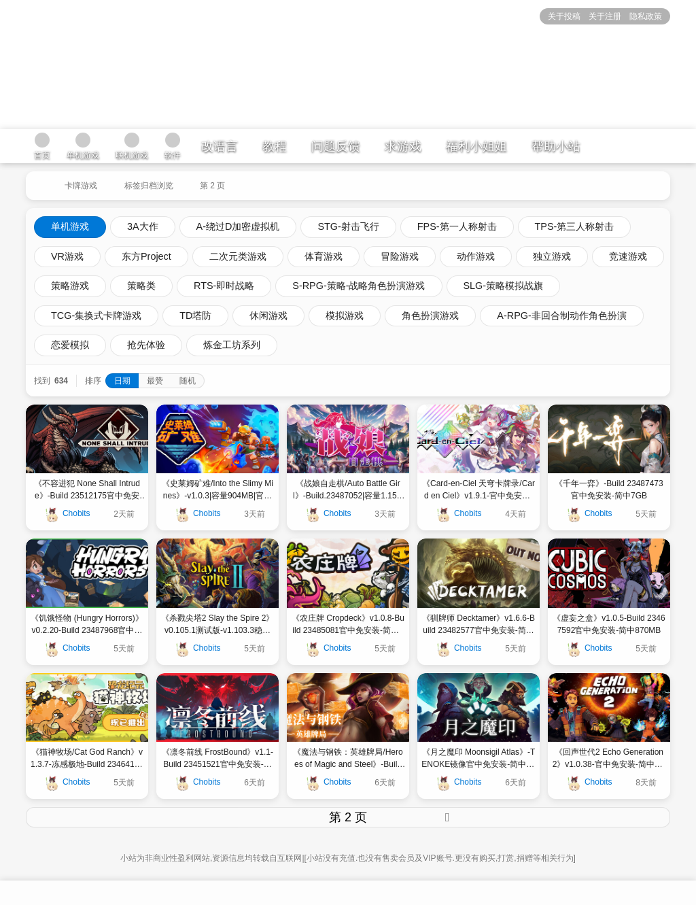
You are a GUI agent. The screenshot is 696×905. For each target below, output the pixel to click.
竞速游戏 (628, 256)
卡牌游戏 (81, 185)
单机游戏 (70, 226)
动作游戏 (476, 256)
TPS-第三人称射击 (574, 226)
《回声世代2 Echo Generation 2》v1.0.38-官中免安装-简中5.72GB (609, 758)
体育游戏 (323, 256)
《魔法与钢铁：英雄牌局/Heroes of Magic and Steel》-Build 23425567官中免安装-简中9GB (348, 758)
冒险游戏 (400, 256)
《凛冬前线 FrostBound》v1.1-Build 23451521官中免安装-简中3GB (217, 758)
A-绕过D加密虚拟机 (238, 226)
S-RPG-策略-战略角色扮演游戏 (358, 285)
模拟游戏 (345, 315)
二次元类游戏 (237, 256)
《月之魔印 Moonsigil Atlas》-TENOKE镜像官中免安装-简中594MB (478, 758)
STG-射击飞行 (348, 226)
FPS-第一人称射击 (457, 226)
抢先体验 (146, 344)
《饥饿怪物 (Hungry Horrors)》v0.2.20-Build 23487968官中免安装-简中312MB (87, 624)
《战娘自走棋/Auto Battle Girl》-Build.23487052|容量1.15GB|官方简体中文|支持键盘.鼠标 (348, 490)
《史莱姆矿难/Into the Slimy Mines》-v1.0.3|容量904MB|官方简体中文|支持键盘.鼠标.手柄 (217, 490)
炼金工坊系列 (231, 344)
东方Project (146, 256)
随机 (187, 381)
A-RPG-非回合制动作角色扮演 (561, 315)
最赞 (155, 381)
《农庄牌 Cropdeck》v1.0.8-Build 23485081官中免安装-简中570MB (348, 624)
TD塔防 (195, 315)
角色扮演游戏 (430, 315)
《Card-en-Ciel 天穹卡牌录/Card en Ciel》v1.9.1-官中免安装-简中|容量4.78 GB (478, 490)
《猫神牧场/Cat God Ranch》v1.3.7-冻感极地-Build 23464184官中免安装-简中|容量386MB (87, 758)
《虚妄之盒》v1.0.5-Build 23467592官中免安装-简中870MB (609, 624)
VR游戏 (67, 256)
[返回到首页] (38, 180)
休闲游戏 (268, 315)
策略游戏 (70, 285)
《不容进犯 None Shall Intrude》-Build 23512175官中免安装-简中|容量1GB (87, 490)
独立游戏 (552, 256)
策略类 (141, 285)
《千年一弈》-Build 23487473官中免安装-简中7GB (609, 489)
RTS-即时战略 (224, 285)
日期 (122, 381)
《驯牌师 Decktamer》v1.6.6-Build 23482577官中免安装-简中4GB (478, 624)
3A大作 (142, 226)
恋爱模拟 (70, 344)
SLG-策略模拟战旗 (504, 285)
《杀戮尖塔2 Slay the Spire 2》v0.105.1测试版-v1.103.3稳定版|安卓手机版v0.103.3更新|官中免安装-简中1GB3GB (218, 624)
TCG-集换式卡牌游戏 (96, 315)
